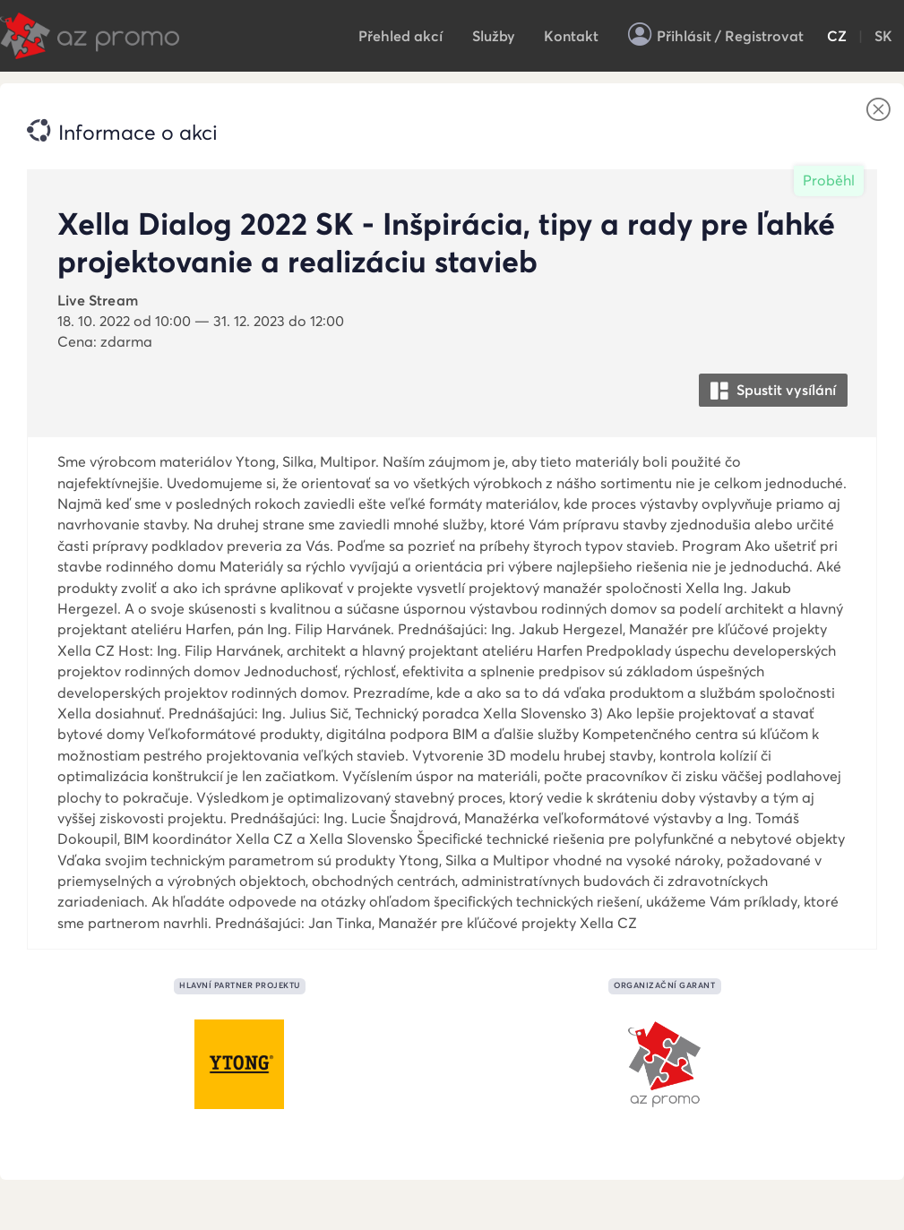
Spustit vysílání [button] (773, 391)
